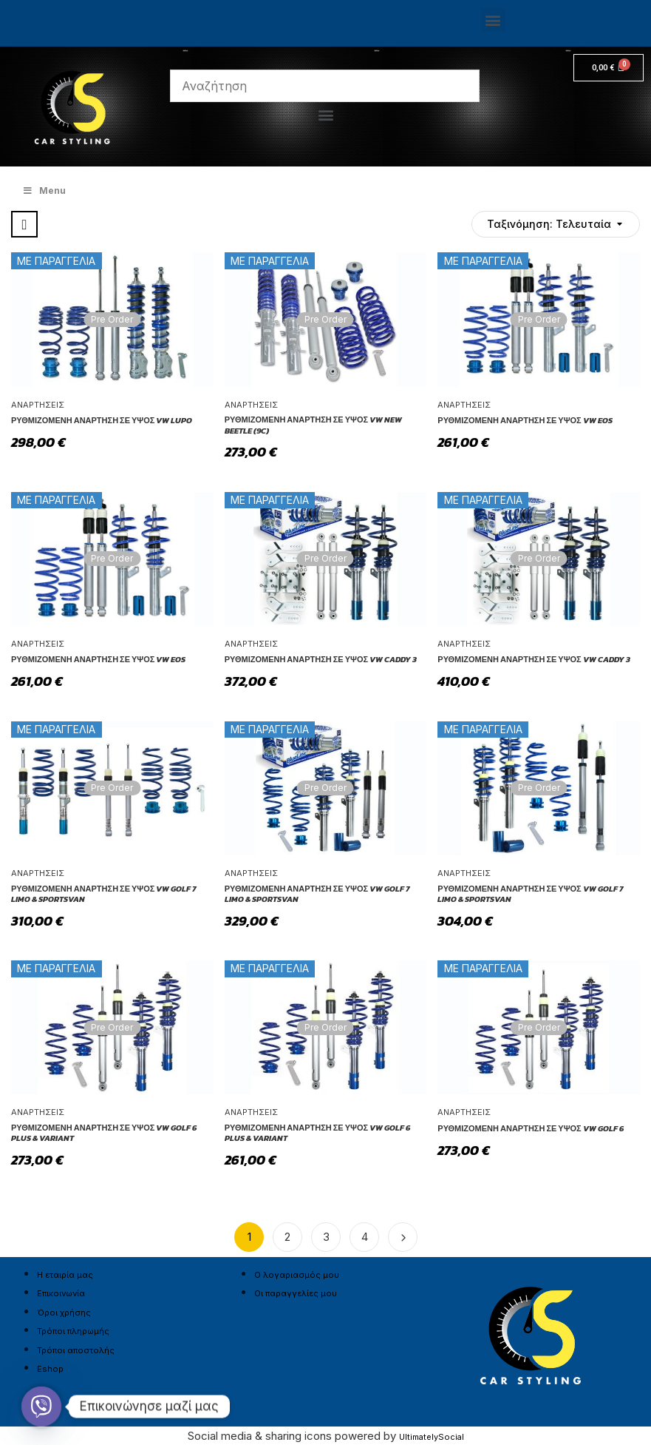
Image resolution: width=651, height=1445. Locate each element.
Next (402, 1237)
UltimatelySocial (431, 1437)
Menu (44, 190)
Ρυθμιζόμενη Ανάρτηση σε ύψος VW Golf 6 (530, 1128)
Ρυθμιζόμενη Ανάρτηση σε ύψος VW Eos (524, 420)
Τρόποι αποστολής (76, 1350)
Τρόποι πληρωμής (73, 1331)
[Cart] (608, 67)
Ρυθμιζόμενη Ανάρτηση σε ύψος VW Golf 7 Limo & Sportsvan (103, 894)
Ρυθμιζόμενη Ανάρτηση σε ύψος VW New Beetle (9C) (313, 425)
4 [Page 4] (364, 1237)
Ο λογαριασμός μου (296, 1275)
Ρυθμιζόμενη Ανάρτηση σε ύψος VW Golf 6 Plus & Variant (104, 1133)
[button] (493, 19)
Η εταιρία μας (65, 1275)
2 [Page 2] (287, 1237)
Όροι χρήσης (64, 1312)
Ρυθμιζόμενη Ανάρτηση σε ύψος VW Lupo (101, 420)
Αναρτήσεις (37, 405)
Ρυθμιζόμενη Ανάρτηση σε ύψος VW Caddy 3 (321, 659)
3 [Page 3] (326, 1237)
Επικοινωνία (61, 1293)
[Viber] (41, 1407)
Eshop (50, 1369)
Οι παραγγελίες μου (295, 1293)
